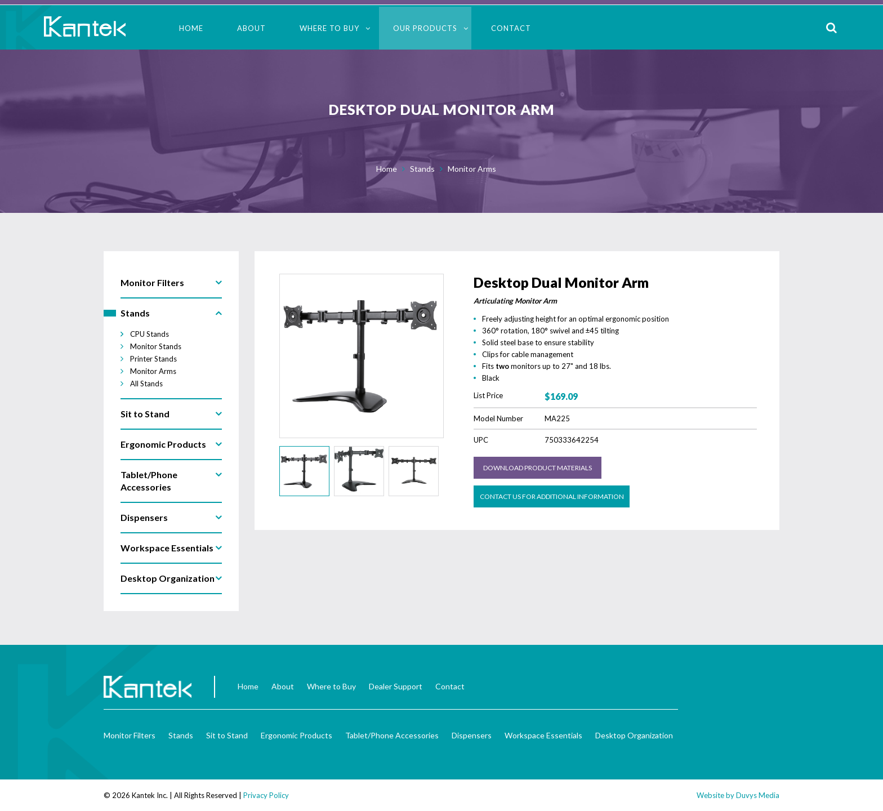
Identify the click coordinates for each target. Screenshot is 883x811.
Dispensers (472, 735)
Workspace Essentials (543, 735)
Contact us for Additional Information (552, 496)
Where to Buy (329, 28)
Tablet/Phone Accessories (392, 735)
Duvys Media (757, 795)
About (251, 28)
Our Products (425, 28)
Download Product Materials (537, 468)
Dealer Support (395, 686)
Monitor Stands (155, 346)
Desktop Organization (634, 735)
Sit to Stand (227, 735)
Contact (511, 28)
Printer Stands (153, 358)
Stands (422, 168)
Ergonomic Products (296, 735)
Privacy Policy (266, 795)
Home (191, 28)
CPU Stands (149, 333)
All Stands (146, 383)
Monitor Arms (472, 168)
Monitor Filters (129, 735)
